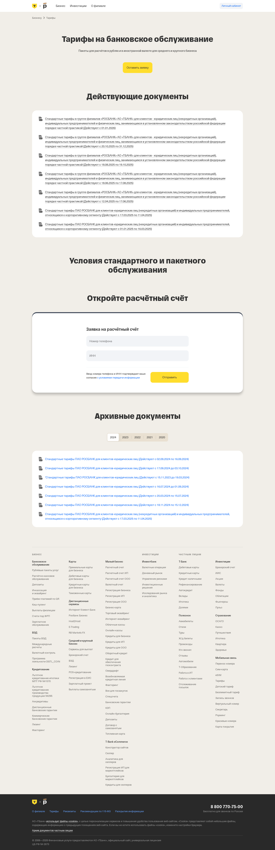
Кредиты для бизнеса (117, 636)
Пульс (218, 607)
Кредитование (40, 669)
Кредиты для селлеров (118, 784)
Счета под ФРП (41, 616)
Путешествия (223, 632)
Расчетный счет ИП (116, 573)
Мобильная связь (225, 657)
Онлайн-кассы (113, 630)
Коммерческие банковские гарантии (44, 717)
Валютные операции (154, 567)
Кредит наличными (190, 578)
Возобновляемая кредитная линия (115, 678)
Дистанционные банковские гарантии (44, 709)
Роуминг (220, 715)
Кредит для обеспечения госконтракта (113, 662)
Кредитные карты (189, 573)
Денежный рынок (152, 573)
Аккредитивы (40, 701)
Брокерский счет (78, 655)
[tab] (113, 437)
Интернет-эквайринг (117, 618)
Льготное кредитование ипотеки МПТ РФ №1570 (45, 678)
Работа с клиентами (190, 678)
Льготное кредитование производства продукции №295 (42, 691)
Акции (219, 578)
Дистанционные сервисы (78, 603)
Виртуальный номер (227, 703)
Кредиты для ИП (115, 641)
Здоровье (220, 649)
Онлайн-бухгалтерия (117, 713)
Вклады (183, 596)
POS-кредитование (80, 672)
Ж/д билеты (185, 638)
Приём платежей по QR (45, 598)
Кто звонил (185, 649)
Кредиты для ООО (116, 647)
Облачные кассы (115, 624)
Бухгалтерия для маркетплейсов (114, 778)
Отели (182, 627)
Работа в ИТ (186, 672)
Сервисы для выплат (81, 649)
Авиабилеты (186, 621)
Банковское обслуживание (40, 563)
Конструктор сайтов (116, 747)
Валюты (219, 584)
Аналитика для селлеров (114, 760)
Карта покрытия (224, 726)
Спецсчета (111, 696)
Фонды (219, 590)
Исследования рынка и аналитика (154, 595)
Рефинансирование (190, 584)
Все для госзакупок (116, 690)
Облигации (221, 596)
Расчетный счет (114, 567)
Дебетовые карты (189, 567)
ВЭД (34, 632)
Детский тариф (224, 686)
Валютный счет (114, 584)
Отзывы (183, 655)
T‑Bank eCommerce (116, 741)
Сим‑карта (221, 669)
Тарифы (220, 680)
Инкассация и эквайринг (39, 592)
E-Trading (74, 627)
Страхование (223, 615)
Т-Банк (183, 561)
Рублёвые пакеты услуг (45, 570)
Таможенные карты (80, 593)
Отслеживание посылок (187, 686)
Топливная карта (115, 733)
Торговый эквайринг (117, 613)
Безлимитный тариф (227, 692)
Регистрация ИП (115, 596)
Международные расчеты (42, 646)
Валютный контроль (43, 652)
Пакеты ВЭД (39, 638)
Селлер (109, 753)
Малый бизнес (114, 561)
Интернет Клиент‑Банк (82, 609)
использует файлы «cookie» (62, 821)
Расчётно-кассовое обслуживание (43, 577)
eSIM (218, 675)
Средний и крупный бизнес (81, 642)
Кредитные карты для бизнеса (79, 586)
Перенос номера (225, 663)
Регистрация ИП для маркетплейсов (117, 769)
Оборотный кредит (116, 653)
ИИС (218, 573)
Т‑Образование (188, 667)
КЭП (107, 708)
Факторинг (38, 730)
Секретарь (221, 709)
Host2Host (74, 621)
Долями (183, 607)
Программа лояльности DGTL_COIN (46, 660)
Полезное (185, 615)
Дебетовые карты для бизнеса (79, 577)
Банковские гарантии (118, 702)
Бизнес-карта (113, 607)
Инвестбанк (149, 561)
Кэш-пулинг (39, 604)
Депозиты (38, 584)
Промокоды (185, 644)
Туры (181, 632)
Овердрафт (112, 670)
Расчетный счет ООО (117, 578)
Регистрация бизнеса (117, 590)
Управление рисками (154, 578)
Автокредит (185, 590)
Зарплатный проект (80, 683)
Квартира (220, 644)
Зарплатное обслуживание (40, 623)
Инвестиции (222, 561)
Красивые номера (225, 721)
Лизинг (36, 724)
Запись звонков (224, 698)
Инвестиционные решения (152, 586)
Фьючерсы (221, 601)
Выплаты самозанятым (82, 689)
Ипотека (184, 601)
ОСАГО (219, 621)
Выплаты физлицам (43, 610)
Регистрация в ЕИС (80, 678)
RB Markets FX (77, 632)
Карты (72, 561)
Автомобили (186, 661)
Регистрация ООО (116, 601)
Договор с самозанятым (113, 727)
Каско (218, 627)
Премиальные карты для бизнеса (81, 569)
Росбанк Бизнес (78, 615)
